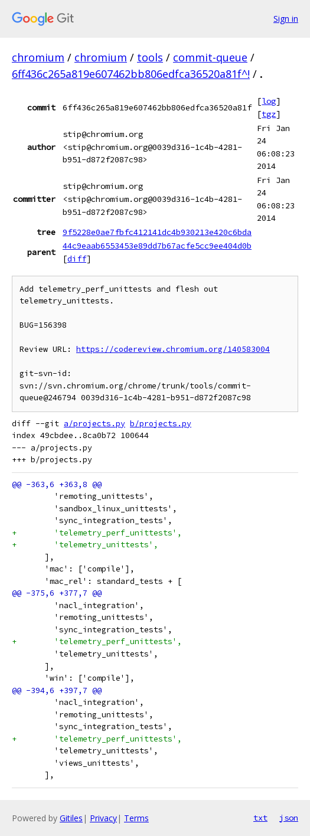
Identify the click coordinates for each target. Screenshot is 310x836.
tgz (269, 114)
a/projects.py (94, 424)
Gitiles (71, 818)
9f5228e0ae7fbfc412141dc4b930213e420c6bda (157, 232)
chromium (38, 57)
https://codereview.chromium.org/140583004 (173, 349)
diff (76, 258)
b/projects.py (160, 424)
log (269, 101)
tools (150, 57)
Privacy (103, 818)
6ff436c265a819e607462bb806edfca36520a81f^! (131, 74)
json (288, 817)
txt (260, 817)
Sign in (285, 18)
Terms (136, 818)
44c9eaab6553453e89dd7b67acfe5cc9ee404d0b (157, 245)
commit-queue (210, 57)
